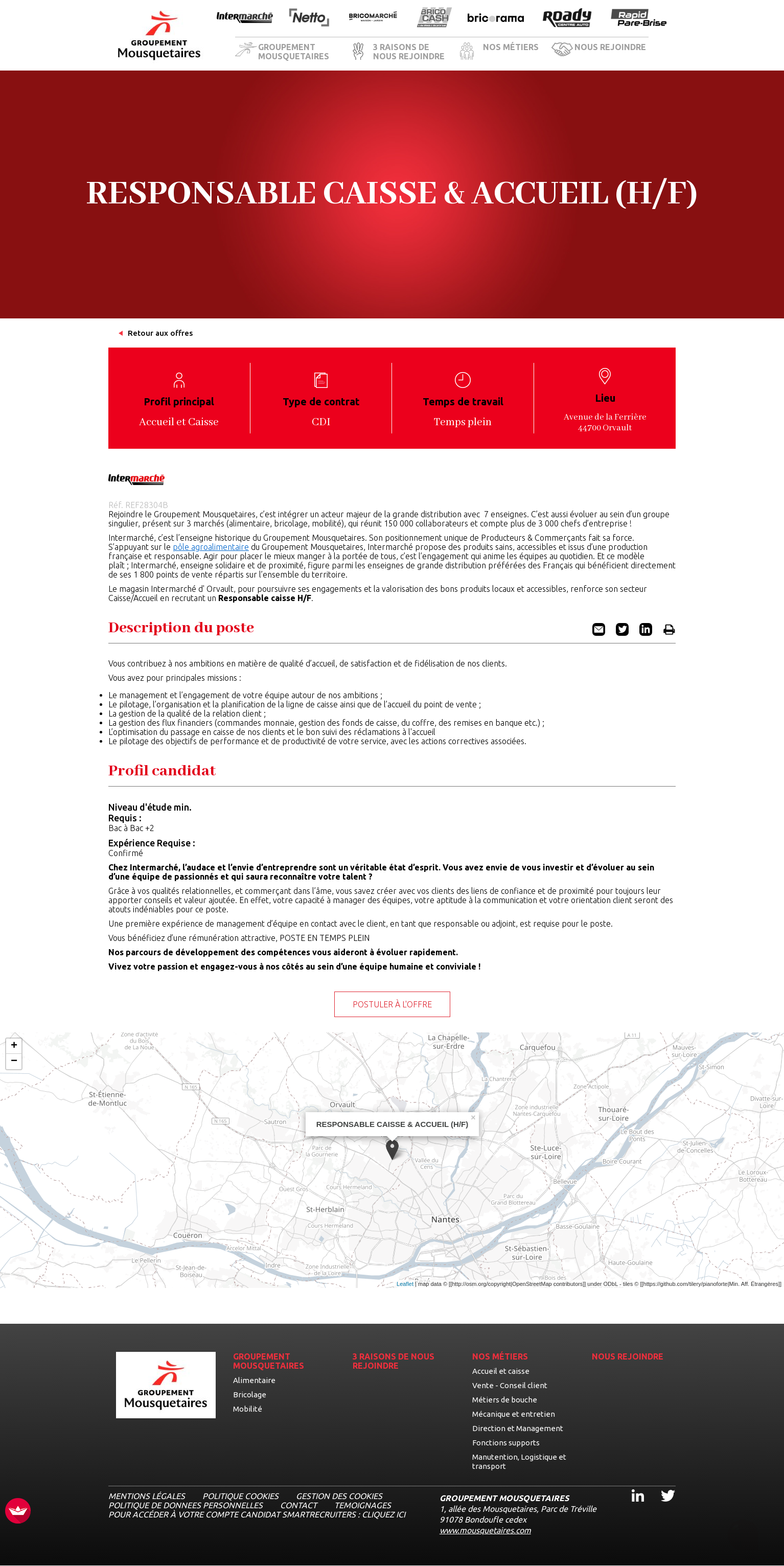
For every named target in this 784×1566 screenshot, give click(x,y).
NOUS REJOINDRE (610, 47)
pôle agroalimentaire (211, 546)
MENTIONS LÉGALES (146, 1496)
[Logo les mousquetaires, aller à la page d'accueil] (159, 35)
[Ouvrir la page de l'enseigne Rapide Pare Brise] (639, 18)
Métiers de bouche (504, 1399)
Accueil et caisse (500, 1371)
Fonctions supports (506, 1442)
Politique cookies (240, 1496)
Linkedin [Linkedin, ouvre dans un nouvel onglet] (631, 1486)
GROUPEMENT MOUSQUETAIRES (293, 51)
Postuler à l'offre (392, 1004)
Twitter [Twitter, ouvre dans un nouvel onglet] (661, 1486)
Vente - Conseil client (509, 1385)
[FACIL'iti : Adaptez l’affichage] (18, 1511)
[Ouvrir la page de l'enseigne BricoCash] (434, 18)
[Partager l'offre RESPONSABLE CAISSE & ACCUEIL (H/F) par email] (598, 633)
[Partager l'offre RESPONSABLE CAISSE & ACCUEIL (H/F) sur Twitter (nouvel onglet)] (622, 633)
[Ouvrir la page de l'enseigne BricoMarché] (373, 18)
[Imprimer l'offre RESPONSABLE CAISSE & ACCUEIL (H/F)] (669, 633)
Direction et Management (517, 1428)
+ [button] (14, 1046)
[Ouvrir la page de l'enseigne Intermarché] (245, 18)
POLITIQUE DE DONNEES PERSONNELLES (185, 1505)
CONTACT (298, 1505)
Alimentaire (254, 1380)
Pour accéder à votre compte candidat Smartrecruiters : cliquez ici (256, 1514)
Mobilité (247, 1408)
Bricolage (249, 1394)
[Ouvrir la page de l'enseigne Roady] (567, 18)
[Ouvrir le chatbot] (743, 1536)
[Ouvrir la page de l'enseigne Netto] (309, 18)
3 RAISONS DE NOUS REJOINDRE (409, 51)
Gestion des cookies (339, 1496)
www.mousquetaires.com (485, 1530)
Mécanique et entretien (513, 1414)
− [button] (14, 1061)
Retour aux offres (160, 333)
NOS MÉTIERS (511, 47)
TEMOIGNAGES (362, 1505)
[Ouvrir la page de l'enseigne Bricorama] (496, 18)
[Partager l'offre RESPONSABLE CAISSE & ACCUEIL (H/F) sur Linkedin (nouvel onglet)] (645, 633)
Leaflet (405, 1284)
